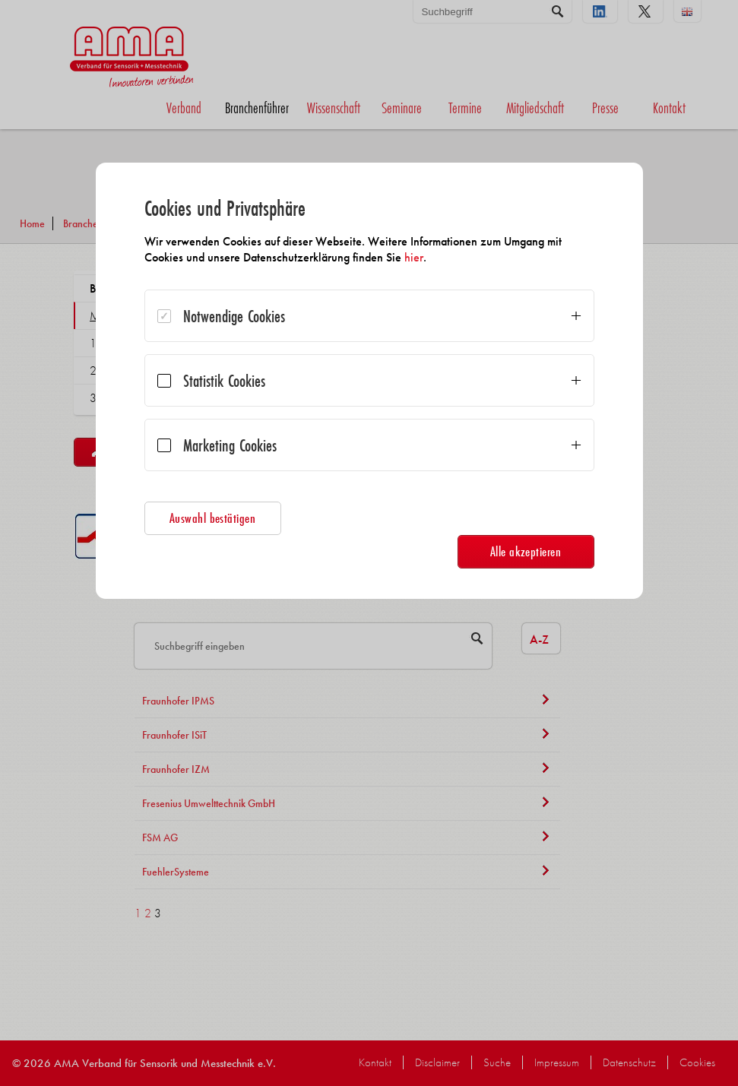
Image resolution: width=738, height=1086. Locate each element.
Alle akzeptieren (526, 551)
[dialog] (369, 381)
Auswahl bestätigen (212, 517)
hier (413, 257)
